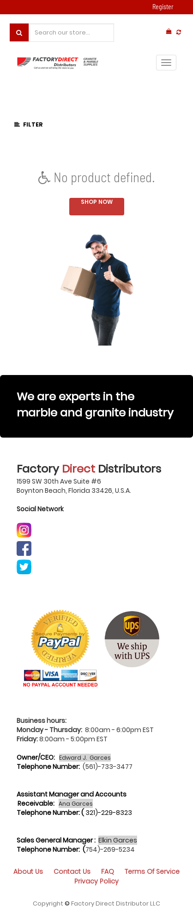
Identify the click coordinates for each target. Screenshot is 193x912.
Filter (28, 124)
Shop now (97, 202)
